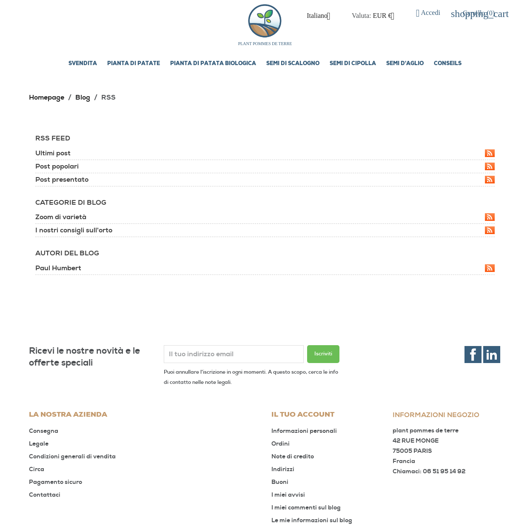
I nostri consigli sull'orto (265, 230)
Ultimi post (265, 153)
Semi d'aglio (405, 63)
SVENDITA (82, 63)
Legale (38, 443)
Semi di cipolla (353, 63)
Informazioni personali (304, 431)
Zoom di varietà (265, 217)
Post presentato (265, 179)
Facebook (473, 354)
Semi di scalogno (292, 63)
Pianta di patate (133, 63)
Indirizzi (282, 469)
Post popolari (265, 166)
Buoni (279, 482)
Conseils (448, 63)
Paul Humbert (265, 268)
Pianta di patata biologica (213, 63)
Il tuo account (302, 415)
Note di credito (292, 456)
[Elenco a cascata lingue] (322, 16)
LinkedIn (491, 354)
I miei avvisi (288, 494)
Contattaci (44, 494)
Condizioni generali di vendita (72, 456)
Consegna (43, 431)
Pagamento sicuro (55, 482)
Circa (36, 469)
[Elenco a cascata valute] (387, 16)
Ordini (280, 443)
